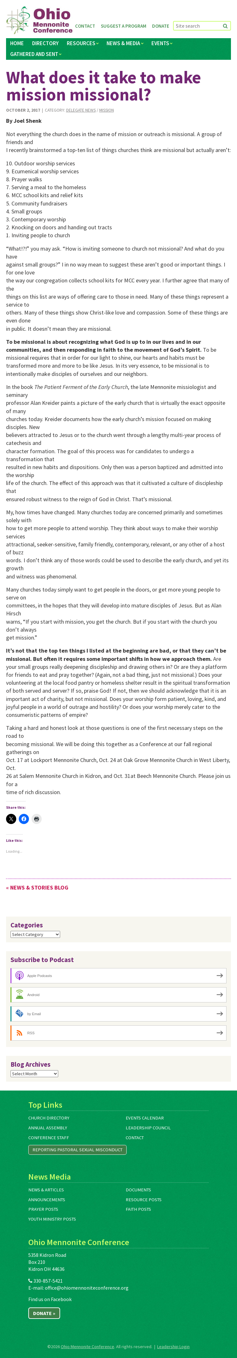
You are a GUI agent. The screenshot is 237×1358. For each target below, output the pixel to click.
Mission (106, 110)
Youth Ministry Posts (52, 1219)
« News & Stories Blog (37, 887)
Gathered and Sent (34, 54)
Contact (85, 26)
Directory (45, 43)
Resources (81, 43)
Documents (138, 1190)
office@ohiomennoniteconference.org (87, 1288)
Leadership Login (173, 1346)
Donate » (44, 1313)
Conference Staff (48, 1137)
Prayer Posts (43, 1209)
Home (17, 43)
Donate (160, 26)
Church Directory (48, 1118)
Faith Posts (138, 1209)
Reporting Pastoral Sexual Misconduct (77, 1150)
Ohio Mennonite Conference (87, 1346)
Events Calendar (145, 1118)
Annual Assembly (47, 1128)
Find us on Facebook (50, 1299)
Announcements (46, 1199)
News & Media (123, 43)
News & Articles (46, 1190)
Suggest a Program (123, 26)
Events (160, 43)
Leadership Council (148, 1128)
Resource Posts (144, 1199)
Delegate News (81, 110)
